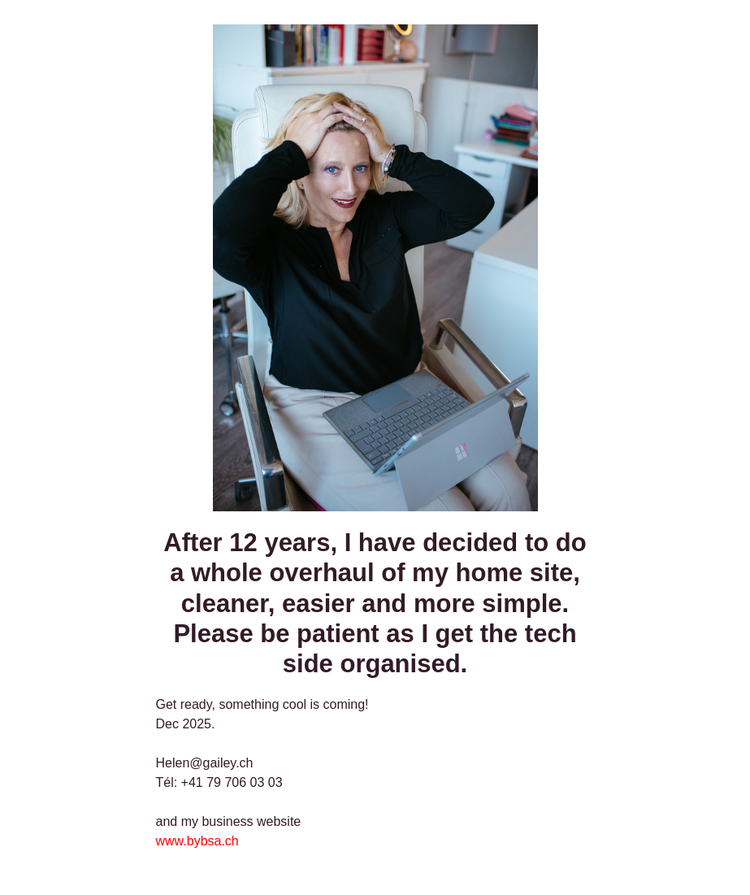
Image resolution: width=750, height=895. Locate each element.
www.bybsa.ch (197, 841)
